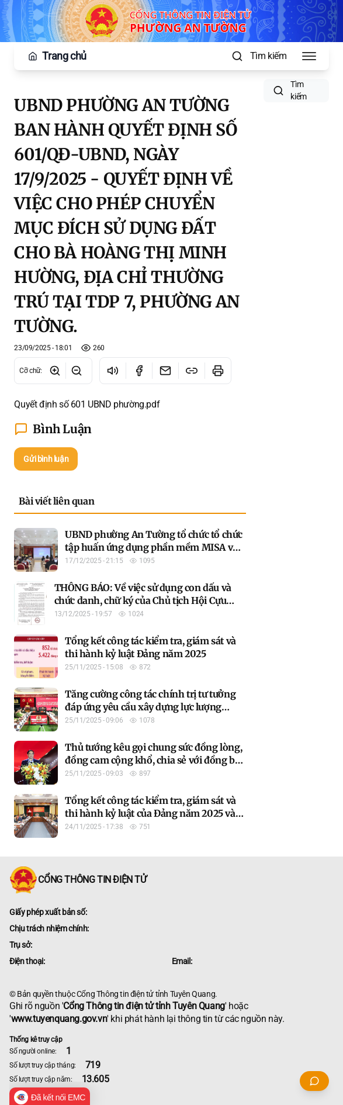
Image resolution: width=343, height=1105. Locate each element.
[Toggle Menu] (309, 56)
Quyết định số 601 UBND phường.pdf (87, 404)
